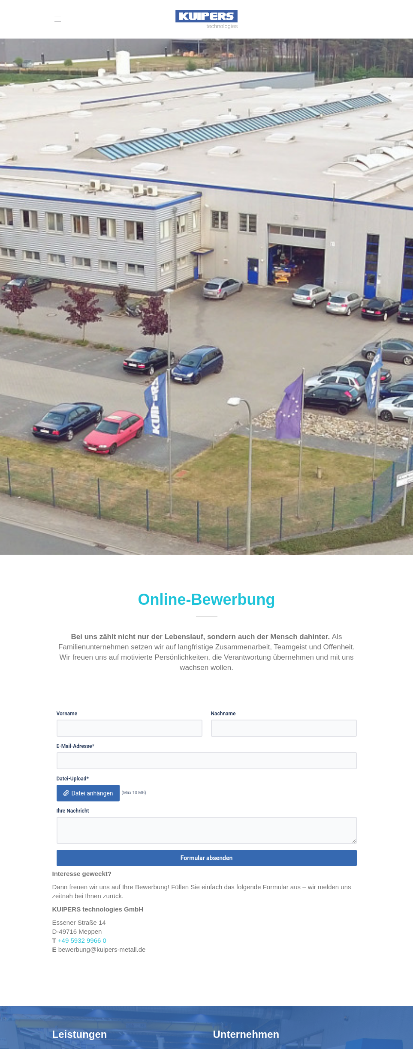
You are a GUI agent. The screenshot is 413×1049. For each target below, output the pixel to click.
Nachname (223, 714)
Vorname (67, 714)
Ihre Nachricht (73, 811)
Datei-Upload (73, 779)
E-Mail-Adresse (75, 746)
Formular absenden (207, 858)
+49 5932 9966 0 (82, 940)
